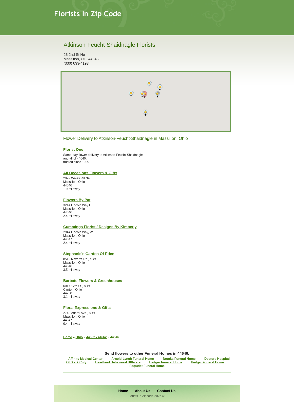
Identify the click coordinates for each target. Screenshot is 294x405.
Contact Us (166, 391)
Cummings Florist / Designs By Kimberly (100, 227)
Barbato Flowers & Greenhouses (92, 281)
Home (67, 337)
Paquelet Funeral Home (147, 366)
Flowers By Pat (77, 200)
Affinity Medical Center (85, 358)
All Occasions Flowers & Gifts (90, 173)
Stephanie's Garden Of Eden (88, 254)
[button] (144, 94)
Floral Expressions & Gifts (87, 308)
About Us (142, 391)
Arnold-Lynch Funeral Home (132, 358)
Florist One (73, 149)
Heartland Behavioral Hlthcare (117, 362)
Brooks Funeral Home (179, 358)
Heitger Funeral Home (165, 362)
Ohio (79, 337)
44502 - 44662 (96, 337)
